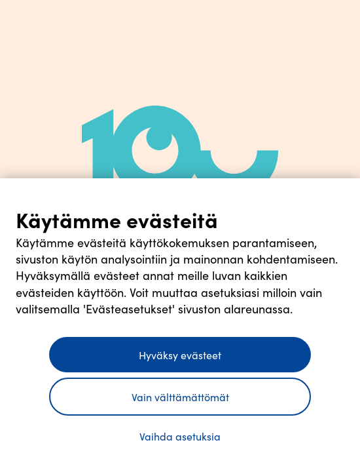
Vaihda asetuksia (180, 436)
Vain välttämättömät (180, 396)
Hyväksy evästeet (180, 354)
